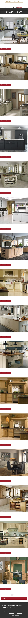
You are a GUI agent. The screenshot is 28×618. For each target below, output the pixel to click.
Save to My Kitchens (5, 48)
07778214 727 (19, 613)
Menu (2, 9)
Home (13, 615)
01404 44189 (19, 7)
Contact (17, 615)
